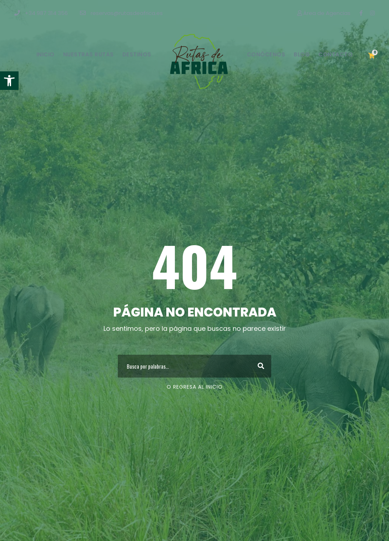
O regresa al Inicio (195, 386)
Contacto (335, 54)
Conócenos (266, 54)
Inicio (45, 54)
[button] (9, 80)
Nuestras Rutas (88, 54)
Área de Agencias (323, 13)
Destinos (136, 54)
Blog (302, 54)
